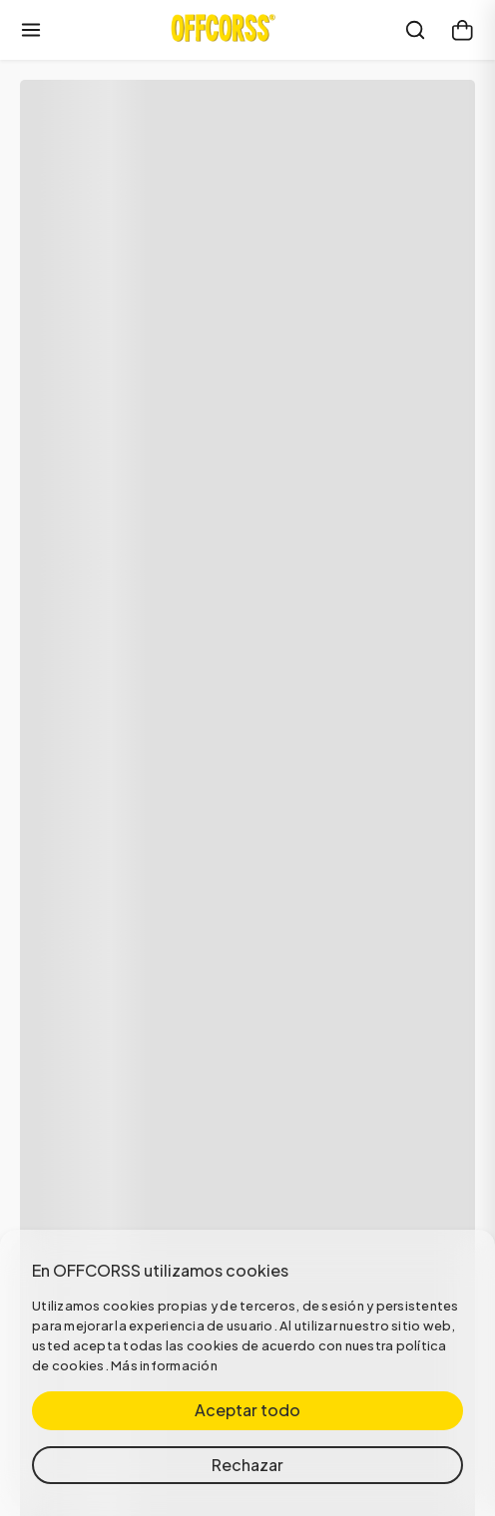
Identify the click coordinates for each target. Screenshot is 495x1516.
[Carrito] (463, 30)
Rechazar (247, 1464)
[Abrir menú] (31, 30)
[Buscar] (415, 30)
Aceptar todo (247, 1409)
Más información (164, 1365)
